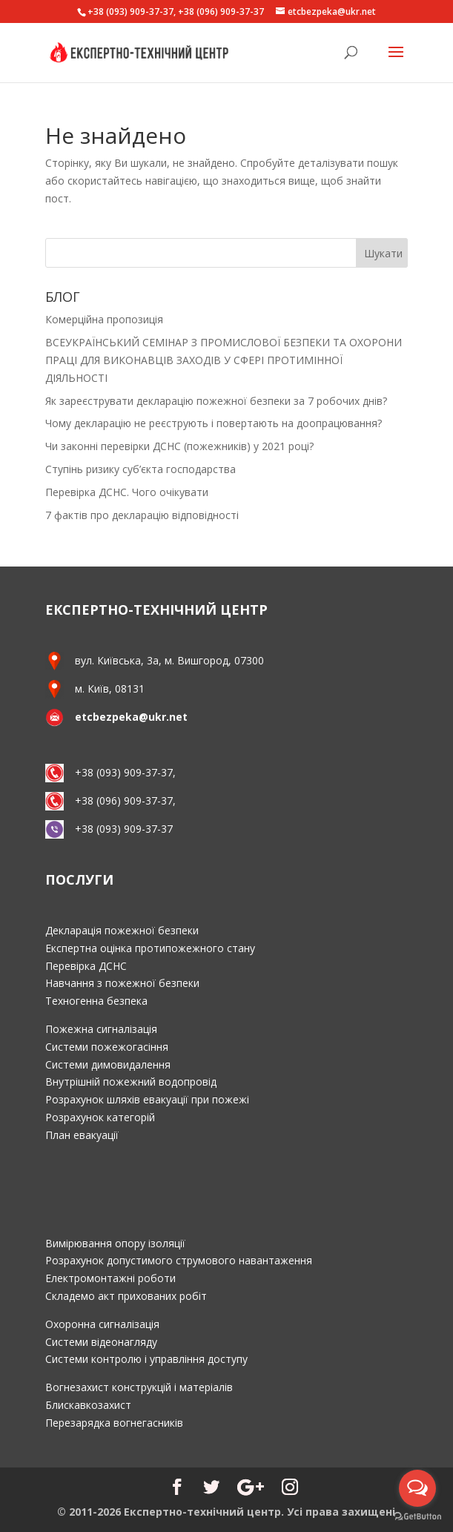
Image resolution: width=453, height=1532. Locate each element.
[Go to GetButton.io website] (417, 1517)
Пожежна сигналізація (101, 1029)
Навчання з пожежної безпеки (122, 983)
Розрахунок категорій (100, 1117)
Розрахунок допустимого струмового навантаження (178, 1260)
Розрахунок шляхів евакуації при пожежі (147, 1099)
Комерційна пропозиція (104, 319)
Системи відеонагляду (101, 1342)
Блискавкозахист (88, 1405)
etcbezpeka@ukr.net (131, 717)
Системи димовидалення (108, 1064)
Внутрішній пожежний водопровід (130, 1081)
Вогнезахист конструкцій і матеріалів (139, 1387)
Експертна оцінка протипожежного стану (150, 948)
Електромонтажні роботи (110, 1278)
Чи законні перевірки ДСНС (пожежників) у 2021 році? (179, 446)
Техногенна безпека (96, 1001)
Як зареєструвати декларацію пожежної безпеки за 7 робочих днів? (216, 401)
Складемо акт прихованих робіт (126, 1296)
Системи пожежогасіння (106, 1047)
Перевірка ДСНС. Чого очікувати (126, 492)
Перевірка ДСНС (86, 966)
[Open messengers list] (417, 1488)
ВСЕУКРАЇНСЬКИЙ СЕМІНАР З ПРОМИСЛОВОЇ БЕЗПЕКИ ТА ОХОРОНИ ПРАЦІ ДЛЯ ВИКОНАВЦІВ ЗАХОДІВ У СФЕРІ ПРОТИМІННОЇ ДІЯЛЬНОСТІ (223, 360)
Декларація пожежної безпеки (122, 930)
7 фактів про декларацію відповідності (142, 515)
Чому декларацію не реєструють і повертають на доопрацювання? (213, 423)
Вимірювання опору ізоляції (115, 1243)
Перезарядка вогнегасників (114, 1423)
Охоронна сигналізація (102, 1324)
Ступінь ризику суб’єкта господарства (140, 469)
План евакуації (82, 1135)
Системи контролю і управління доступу (146, 1359)
